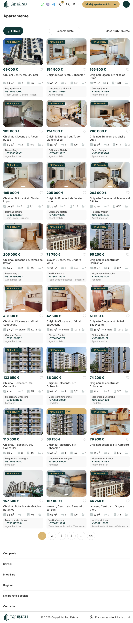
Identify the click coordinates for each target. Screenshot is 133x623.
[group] (23, 51)
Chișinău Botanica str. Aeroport (109, 444)
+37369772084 (57, 91)
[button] (23, 124)
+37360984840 (100, 215)
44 (91, 535)
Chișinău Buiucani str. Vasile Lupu (107, 138)
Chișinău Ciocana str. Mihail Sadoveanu (20, 323)
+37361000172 (13, 338)
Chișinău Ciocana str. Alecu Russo (20, 138)
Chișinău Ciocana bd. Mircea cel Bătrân (110, 200)
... (81, 535)
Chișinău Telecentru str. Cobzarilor (104, 261)
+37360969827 (14, 215)
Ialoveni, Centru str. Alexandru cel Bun (65, 508)
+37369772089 (100, 91)
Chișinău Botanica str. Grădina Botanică (22, 508)
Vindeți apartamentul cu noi (101, 4)
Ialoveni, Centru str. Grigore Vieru (64, 261)
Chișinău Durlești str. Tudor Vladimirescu (64, 138)
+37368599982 (14, 153)
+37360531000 (100, 276)
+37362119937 (56, 276)
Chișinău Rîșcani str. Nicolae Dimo (107, 76)
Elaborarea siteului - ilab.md (110, 617)
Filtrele (13, 31)
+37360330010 (13, 91)
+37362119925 (56, 153)
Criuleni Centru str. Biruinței (20, 74)
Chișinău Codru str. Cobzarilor (66, 74)
